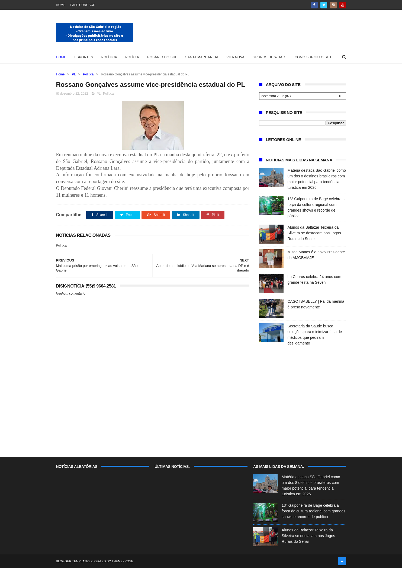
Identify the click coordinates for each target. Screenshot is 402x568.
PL (74, 74)
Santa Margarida (201, 57)
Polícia (132, 57)
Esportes (84, 57)
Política (109, 57)
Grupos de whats (270, 57)
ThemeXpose (122, 561)
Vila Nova (236, 57)
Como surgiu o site (313, 57)
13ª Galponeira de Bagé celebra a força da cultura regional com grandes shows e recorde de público (313, 511)
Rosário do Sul (162, 57)
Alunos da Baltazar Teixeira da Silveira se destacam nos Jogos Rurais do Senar (314, 233)
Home (61, 5)
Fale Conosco (83, 5)
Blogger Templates (73, 561)
